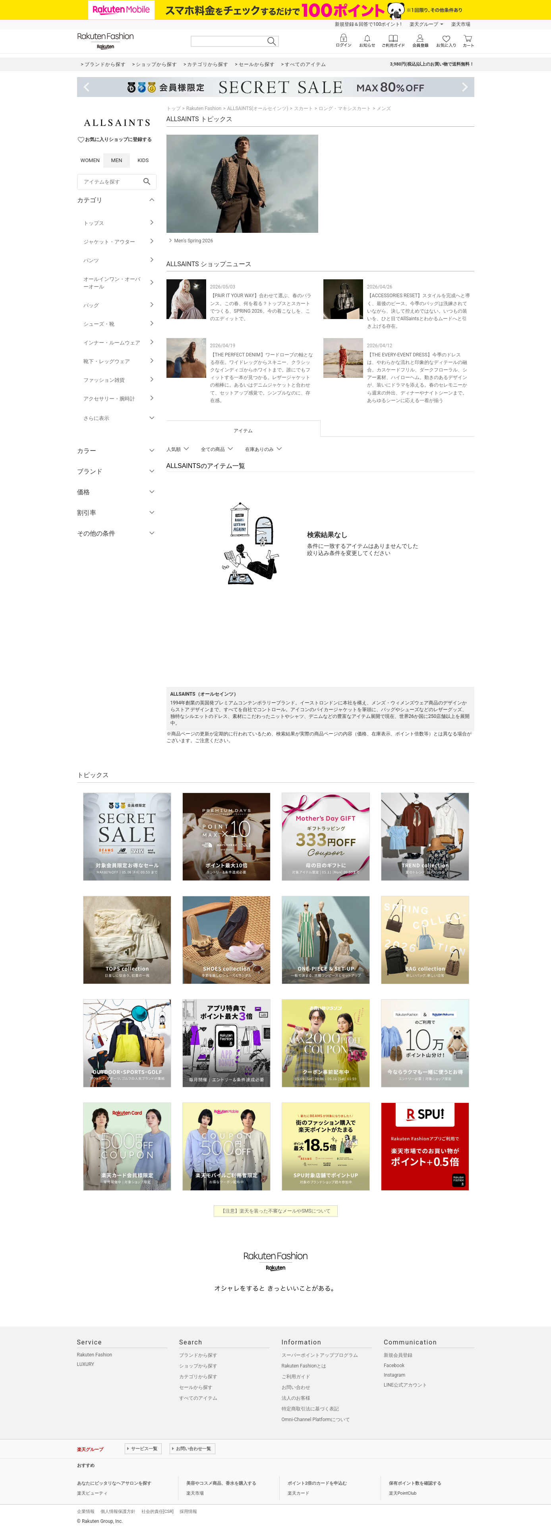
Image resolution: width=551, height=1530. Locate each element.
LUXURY (86, 1364)
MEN (116, 160)
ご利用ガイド (296, 1376)
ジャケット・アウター (119, 242)
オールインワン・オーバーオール (119, 283)
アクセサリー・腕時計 (119, 398)
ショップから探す (198, 1366)
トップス (119, 223)
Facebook (394, 1365)
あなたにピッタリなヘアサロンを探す (114, 1483)
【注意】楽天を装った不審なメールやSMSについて (275, 1211)
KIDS (143, 160)
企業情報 (86, 1511)
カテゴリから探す (198, 1376)
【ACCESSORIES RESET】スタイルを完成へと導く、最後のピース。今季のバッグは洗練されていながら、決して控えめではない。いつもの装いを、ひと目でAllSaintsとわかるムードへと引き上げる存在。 (418, 311)
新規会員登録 (398, 1355)
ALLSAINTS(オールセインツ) (257, 108)
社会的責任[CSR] (157, 1511)
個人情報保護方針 (118, 1511)
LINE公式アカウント (405, 1385)
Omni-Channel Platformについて (316, 1419)
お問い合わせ (296, 1387)
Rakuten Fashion (204, 108)
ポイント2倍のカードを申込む (317, 1483)
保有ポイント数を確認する (415, 1483)
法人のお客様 (296, 1398)
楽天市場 (460, 24)
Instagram (394, 1375)
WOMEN (90, 160)
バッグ (119, 305)
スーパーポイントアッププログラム (320, 1355)
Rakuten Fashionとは (304, 1366)
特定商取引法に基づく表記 (310, 1409)
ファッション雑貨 (119, 380)
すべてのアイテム (198, 1398)
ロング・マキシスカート (345, 108)
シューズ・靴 (119, 324)
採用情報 (188, 1511)
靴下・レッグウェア (119, 361)
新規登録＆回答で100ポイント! (368, 24)
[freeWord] (117, 182)
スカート (303, 108)
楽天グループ (424, 24)
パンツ (119, 260)
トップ (173, 108)
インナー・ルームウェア (119, 342)
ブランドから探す (198, 1355)
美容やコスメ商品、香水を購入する (221, 1483)
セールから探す (196, 1387)
